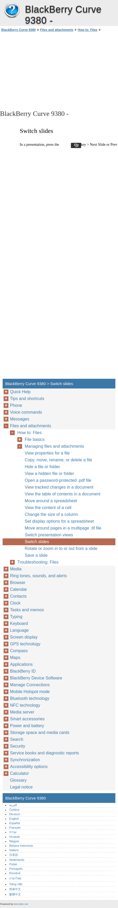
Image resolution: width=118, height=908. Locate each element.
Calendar (18, 589)
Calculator (19, 773)
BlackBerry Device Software (36, 678)
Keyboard (19, 623)
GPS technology (25, 644)
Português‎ (16, 868)
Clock (15, 603)
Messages (19, 419)
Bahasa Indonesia (21, 845)
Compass (19, 650)
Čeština (14, 809)
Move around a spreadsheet (51, 501)
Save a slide (36, 555)
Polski (13, 864)
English (14, 818)
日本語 (13, 854)
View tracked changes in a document (59, 487)
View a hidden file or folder (49, 473)
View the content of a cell (48, 507)
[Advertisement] (59, 70)
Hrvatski (14, 836)
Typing (16, 616)
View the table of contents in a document (62, 494)
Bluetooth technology (29, 698)
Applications (21, 664)
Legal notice (21, 787)
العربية (13, 805)
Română (14, 873)
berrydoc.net (21, 903)
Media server (22, 712)
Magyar (14, 841)
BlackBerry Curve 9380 (12, 10)
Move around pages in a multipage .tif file (63, 528)
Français (14, 827)
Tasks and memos (27, 610)
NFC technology (25, 705)
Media (16, 569)
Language (19, 630)
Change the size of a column (51, 514)
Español (14, 823)
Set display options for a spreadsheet (59, 521)
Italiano (14, 850)
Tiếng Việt (15, 884)
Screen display (24, 637)
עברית (13, 832)
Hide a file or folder (42, 466)
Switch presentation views (49, 535)
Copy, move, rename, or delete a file (58, 460)
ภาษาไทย (15, 878)
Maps (15, 657)
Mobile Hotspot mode (30, 691)
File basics (35, 439)
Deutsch (14, 814)
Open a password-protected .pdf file (58, 480)
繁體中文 (15, 894)
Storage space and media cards (39, 732)
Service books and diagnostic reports (44, 753)
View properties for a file (47, 453)
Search (16, 739)
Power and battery (27, 725)
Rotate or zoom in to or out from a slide (61, 548)
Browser (17, 582)
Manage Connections (30, 685)
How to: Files (88, 30)
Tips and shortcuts (27, 398)
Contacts (18, 596)
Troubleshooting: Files (38, 562)
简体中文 (15, 889)
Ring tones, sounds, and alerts (38, 576)
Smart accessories (27, 719)
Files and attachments (56, 30)
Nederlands (16, 859)
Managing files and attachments (54, 446)
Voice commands (26, 412)
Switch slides (37, 541)
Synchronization (25, 760)
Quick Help (20, 392)
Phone (16, 405)
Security (17, 746)
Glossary (18, 780)
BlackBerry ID (23, 671)
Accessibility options (29, 766)
